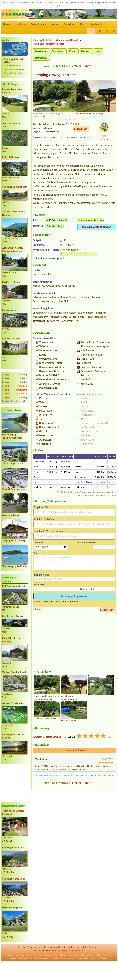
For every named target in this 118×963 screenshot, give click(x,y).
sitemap (76, 947)
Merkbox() (95, 24)
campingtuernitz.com (90, 220)
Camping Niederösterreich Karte (48, 43)
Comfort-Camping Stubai (14, 489)
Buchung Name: (41, 574)
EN (99, 31)
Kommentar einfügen (74, 750)
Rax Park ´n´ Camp (11, 282)
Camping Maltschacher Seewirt (13, 736)
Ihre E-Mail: (39, 584)
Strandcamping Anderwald (14, 566)
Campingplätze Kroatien (65, 958)
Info (82, 24)
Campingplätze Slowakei (19, 958)
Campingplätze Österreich (18, 955)
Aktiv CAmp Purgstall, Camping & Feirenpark (13, 249)
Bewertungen (38, 24)
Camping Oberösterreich (13, 401)
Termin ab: (38, 542)
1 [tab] (65, 119)
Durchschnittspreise (14, 69)
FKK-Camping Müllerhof (13, 586)
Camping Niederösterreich (45, 40)
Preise (72, 51)
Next (114, 99)
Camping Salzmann (11, 515)
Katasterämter (83, 958)
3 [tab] (74, 119)
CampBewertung (12, 65)
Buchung (85, 51)
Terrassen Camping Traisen (11, 125)
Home (6, 24)
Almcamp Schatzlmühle (13, 703)
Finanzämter (93, 958)
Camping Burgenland (14, 389)
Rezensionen (41, 58)
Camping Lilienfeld (70, 40)
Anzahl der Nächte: (86, 542)
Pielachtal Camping (11, 157)
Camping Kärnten (14, 382)
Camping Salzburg (14, 378)
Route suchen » (81, 129)
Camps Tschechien (13, 73)
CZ (107, 31)
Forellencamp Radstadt (13, 616)
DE (91, 31)
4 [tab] (79, 119)
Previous (35, 99)
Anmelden (69, 24)
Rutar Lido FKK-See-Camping (11, 640)
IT (114, 31)
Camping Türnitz (81, 66)
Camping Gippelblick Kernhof (12, 91)
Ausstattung (57, 51)
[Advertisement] (15, 783)
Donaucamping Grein (12, 907)
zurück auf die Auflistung (56, 66)
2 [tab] (69, 119)
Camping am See (10, 310)
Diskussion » (106, 775)
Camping (22, 947)
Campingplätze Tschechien (84, 955)
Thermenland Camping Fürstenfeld (13, 812)
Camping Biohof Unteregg (14, 540)
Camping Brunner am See (14, 878)
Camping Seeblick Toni (13, 847)
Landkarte (20, 24)
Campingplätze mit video (13, 60)
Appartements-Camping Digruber (13, 213)
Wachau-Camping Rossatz (14, 672)
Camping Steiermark (14, 393)
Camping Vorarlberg (14, 374)
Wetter (55, 24)
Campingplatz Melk (11, 338)
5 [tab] (83, 119)
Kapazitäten (40, 51)
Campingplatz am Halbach (14, 186)
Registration (65, 947)
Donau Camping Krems (13, 463)
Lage (98, 51)
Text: (35, 553)
